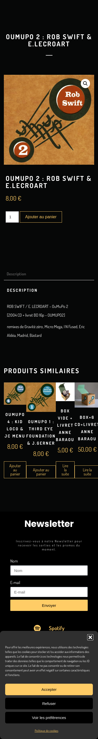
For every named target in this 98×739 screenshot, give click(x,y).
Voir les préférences (49, 717)
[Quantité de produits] (12, 217)
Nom (14, 561)
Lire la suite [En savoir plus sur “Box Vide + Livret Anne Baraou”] (65, 469)
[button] (90, 637)
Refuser (49, 703)
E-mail (15, 582)
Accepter (49, 689)
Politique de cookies (46, 731)
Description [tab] (16, 273)
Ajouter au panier (41, 217)
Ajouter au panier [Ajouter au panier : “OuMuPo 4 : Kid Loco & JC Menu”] (15, 469)
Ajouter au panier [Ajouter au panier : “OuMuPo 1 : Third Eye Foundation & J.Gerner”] (41, 471)
